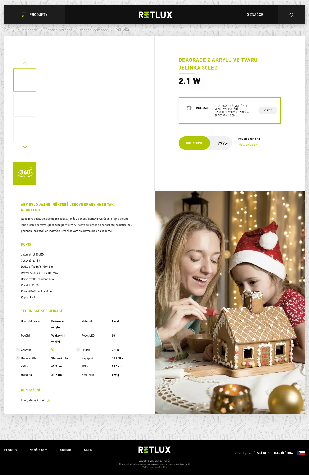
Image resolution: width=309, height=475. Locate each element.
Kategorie (30, 29)
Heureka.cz (246, 144)
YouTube (66, 450)
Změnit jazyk (270, 453)
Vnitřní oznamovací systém (154, 467)
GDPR (88, 450)
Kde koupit (194, 143)
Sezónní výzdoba (58, 29)
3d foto (268, 110)
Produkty (10, 450)
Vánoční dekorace (94, 29)
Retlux (9, 29)
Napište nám (38, 450)
